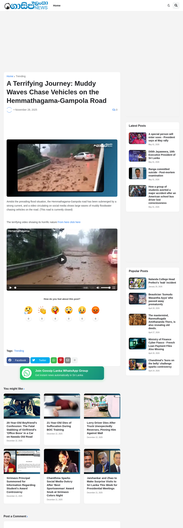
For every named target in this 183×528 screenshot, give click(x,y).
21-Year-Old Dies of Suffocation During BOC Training (59, 426)
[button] (169, 5)
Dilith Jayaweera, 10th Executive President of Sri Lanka (162, 154)
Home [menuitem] (57, 5)
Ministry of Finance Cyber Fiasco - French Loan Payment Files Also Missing (162, 344)
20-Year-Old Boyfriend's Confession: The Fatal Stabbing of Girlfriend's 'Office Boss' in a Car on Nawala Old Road (22, 429)
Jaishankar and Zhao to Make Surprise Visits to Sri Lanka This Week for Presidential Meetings (102, 483)
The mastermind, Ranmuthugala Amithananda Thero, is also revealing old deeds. (162, 322)
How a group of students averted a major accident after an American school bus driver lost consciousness (162, 194)
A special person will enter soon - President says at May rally (162, 137)
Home (10, 76)
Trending (21, 76)
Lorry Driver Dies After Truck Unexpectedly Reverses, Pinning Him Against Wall (101, 428)
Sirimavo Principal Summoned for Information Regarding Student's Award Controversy (21, 484)
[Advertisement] (91, 41)
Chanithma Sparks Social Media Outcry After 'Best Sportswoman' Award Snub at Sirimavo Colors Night (60, 486)
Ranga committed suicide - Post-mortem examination (162, 172)
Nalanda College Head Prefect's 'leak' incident (162, 281)
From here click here (69, 222)
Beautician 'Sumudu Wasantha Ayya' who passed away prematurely (161, 299)
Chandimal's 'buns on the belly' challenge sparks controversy (161, 363)
